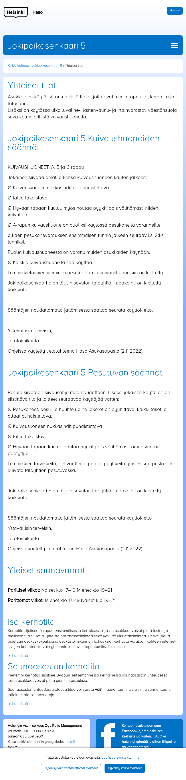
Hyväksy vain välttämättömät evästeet (71, 768)
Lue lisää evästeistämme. (121, 758)
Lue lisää (20, 656)
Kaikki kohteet (18, 66)
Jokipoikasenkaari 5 (47, 46)
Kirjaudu (175, 10)
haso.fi (70, 742)
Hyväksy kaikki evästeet (125, 768)
